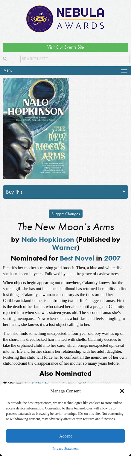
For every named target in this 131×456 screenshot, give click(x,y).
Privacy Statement (65, 448)
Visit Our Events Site (65, 47)
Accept (65, 436)
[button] (122, 391)
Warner (64, 247)
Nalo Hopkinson (47, 239)
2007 (112, 258)
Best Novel (77, 258)
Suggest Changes (65, 213)
